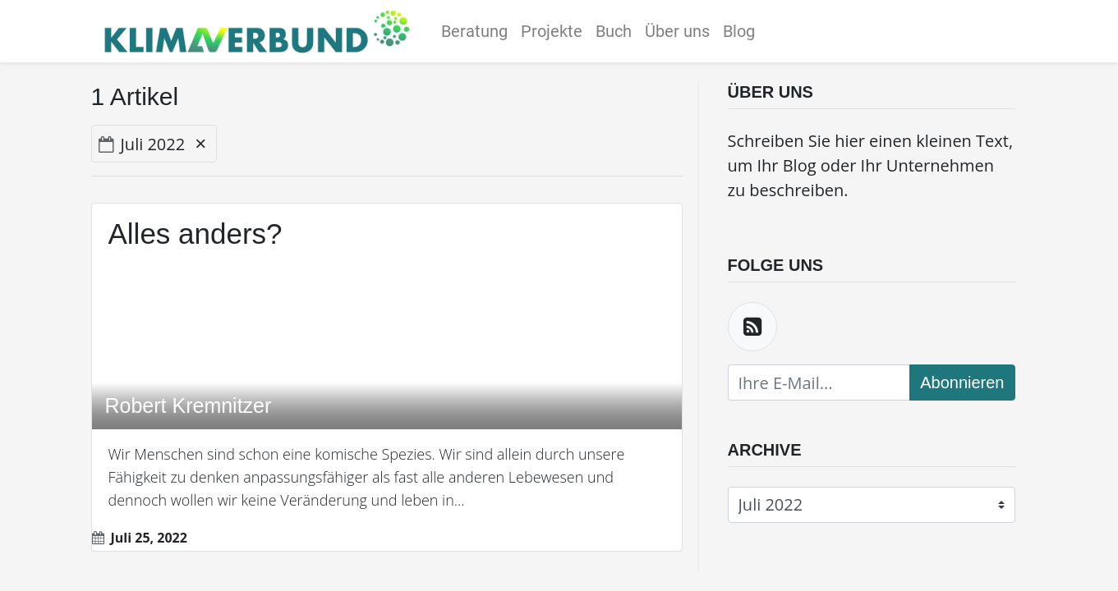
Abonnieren (962, 382)
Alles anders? (195, 234)
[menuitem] (478, 31)
